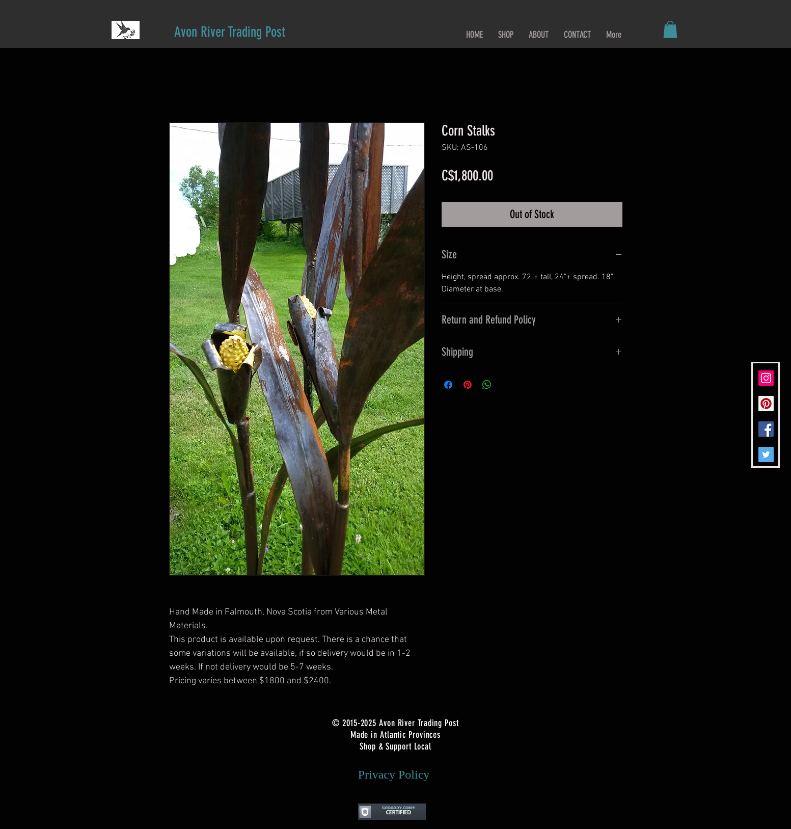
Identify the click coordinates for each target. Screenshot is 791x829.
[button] (670, 29)
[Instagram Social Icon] (766, 378)
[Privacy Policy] (394, 775)
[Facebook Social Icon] (766, 429)
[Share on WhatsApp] (487, 385)
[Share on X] (506, 385)
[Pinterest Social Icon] (766, 403)
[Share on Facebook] (448, 385)
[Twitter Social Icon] (766, 454)
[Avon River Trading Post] (230, 32)
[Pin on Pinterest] (467, 385)
